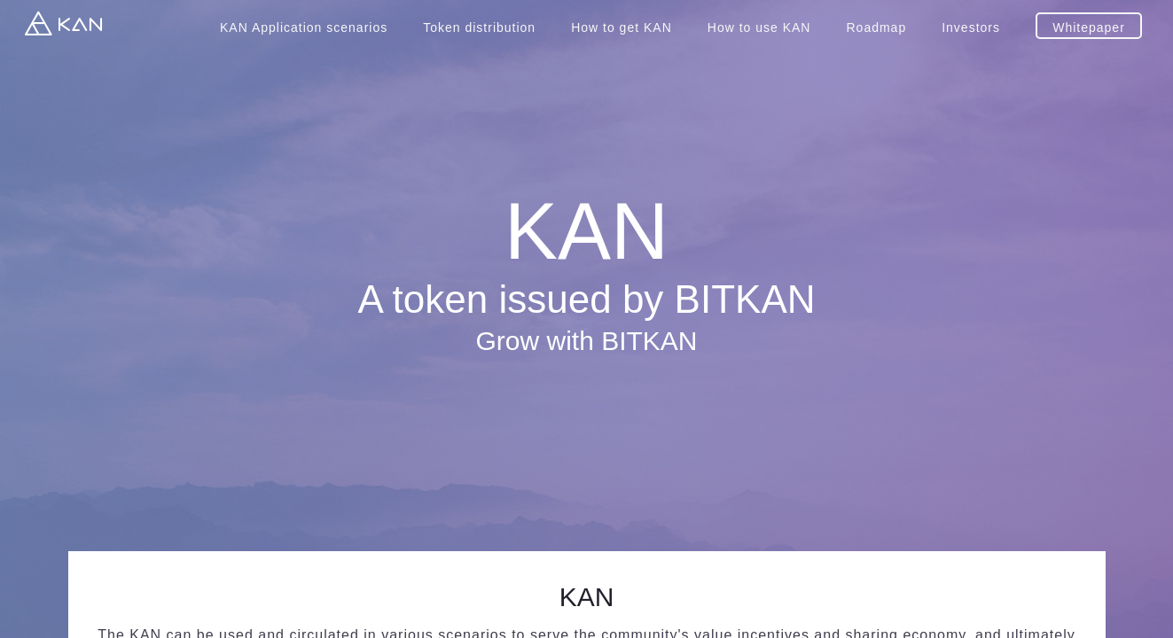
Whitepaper (1088, 27)
